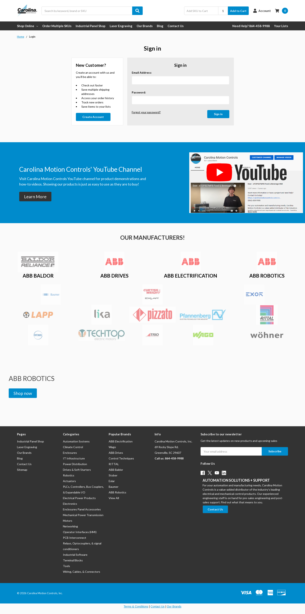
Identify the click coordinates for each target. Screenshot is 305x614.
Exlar (112, 481)
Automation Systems (76, 441)
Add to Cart (238, 11)
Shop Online (27, 26)
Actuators (69, 481)
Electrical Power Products (79, 498)
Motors (67, 520)
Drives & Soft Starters (77, 469)
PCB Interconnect (74, 537)
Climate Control (73, 447)
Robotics (68, 475)
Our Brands (145, 26)
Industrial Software (75, 554)
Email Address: (142, 72)
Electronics (70, 503)
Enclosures (70, 452)
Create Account (93, 117)
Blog (160, 26)
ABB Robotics (117, 492)
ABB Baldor (116, 469)
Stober (113, 475)
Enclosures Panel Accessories (82, 509)
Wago (112, 447)
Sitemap (22, 469)
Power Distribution (75, 464)
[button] (35, 196)
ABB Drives (116, 452)
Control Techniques (121, 458)
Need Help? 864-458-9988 (251, 26)
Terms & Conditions (136, 606)
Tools (66, 566)
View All (114, 498)
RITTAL (114, 464)
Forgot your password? (146, 112)
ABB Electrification (121, 441)
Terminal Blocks (73, 560)
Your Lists (281, 26)
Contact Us (176, 26)
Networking (70, 526)
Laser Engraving (121, 26)
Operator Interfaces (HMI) (80, 532)
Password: (139, 92)
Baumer (113, 486)
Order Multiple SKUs (56, 26)
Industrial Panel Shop (90, 26)
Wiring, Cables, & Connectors (81, 571)
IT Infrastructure (74, 458)
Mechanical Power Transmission (83, 515)
